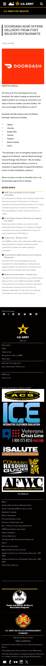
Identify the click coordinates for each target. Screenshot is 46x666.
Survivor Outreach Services (12, 645)
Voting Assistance (9, 536)
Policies (5, 519)
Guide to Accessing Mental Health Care (17, 509)
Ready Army (6, 359)
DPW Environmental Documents (14, 529)
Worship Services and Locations (14, 550)
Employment (6, 345)
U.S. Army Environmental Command (15, 654)
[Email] (30, 314)
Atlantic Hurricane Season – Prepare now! (20, 274)
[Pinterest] (19, 314)
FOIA (4, 349)
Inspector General (8, 533)
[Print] (25, 314)
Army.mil (23, 341)
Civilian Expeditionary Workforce (28, 651)
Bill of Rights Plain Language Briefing (17, 526)
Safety (4, 543)
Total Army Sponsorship (33, 645)
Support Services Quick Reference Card (16, 505)
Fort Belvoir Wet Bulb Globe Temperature (17, 539)
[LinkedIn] (13, 314)
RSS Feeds (6, 374)
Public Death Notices (10, 565)
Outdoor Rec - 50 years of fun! (16, 238)
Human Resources (8, 651)
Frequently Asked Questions (12, 522)
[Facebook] (4, 314)
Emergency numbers (9, 512)
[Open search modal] (41, 4)
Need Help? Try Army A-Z (11, 363)
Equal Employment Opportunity (13, 367)
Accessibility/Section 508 (12, 355)
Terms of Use (6, 352)
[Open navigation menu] (4, 4)
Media (4, 502)
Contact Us (6, 378)
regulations (16, 519)
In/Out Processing (9, 515)
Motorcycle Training (10, 546)
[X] (9, 314)
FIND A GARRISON (23, 641)
